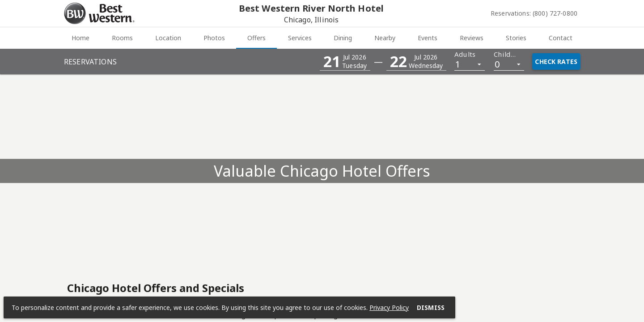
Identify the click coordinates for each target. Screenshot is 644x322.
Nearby (384, 38)
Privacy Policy (389, 307)
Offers (256, 38)
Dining (343, 38)
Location (168, 38)
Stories (516, 38)
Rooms (122, 38)
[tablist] (322, 38)
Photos (214, 38)
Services (300, 38)
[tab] (80, 38)
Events (427, 38)
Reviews (471, 38)
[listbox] (469, 64)
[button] (345, 61)
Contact (560, 38)
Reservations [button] (90, 62)
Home (80, 38)
